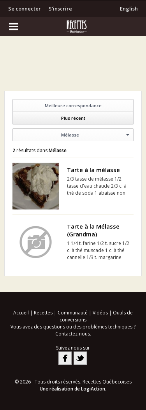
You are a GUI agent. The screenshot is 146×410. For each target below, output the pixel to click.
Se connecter (24, 8)
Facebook (65, 358)
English (129, 8)
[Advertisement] (73, 65)
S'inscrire (60, 8)
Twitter (80, 358)
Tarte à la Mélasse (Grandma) (93, 230)
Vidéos (100, 312)
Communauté (73, 312)
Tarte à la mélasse (93, 170)
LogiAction (93, 388)
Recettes (43, 312)
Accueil (21, 312)
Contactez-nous (72, 333)
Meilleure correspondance (73, 105)
